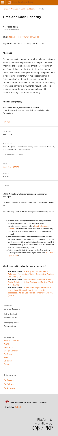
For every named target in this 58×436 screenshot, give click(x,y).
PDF (8, 122)
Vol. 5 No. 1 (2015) (28, 9)
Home (5, 9)
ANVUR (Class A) (11, 340)
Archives (14, 9)
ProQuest (8, 354)
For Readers (9, 380)
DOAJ (6, 344)
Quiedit (18, 407)
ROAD (6, 357)
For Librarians (9, 388)
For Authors (9, 384)
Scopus (7, 364)
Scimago (8, 360)
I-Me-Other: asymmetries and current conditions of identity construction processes (29, 290)
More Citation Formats (14, 154)
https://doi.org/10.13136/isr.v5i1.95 (23, 37)
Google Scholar (11, 350)
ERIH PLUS (8, 347)
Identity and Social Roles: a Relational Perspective (28, 272)
